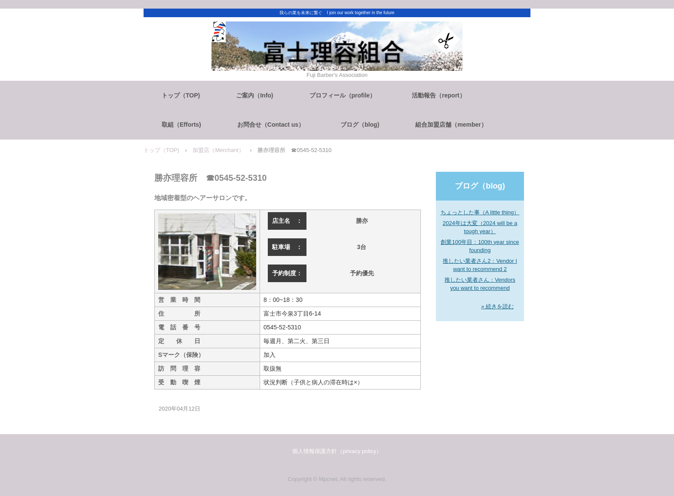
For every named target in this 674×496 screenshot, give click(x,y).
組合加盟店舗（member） (451, 124)
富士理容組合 (337, 65)
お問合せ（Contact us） (270, 124)
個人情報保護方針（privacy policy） (337, 451)
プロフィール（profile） (342, 95)
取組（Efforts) (181, 124)
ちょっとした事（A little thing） (480, 212)
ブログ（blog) (359, 124)
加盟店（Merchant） (218, 150)
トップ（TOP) (181, 95)
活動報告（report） (438, 95)
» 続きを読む (497, 306)
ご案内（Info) (254, 95)
